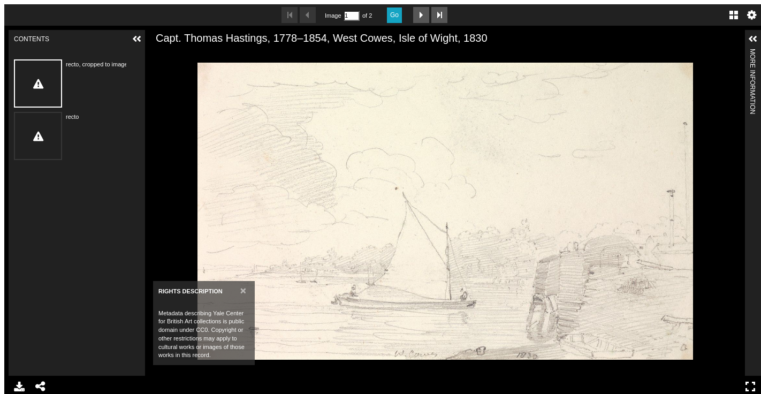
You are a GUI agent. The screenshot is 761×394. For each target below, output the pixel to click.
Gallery (734, 15)
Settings (752, 15)
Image (333, 15)
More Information (752, 53)
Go (394, 15)
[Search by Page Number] (352, 16)
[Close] (243, 290)
